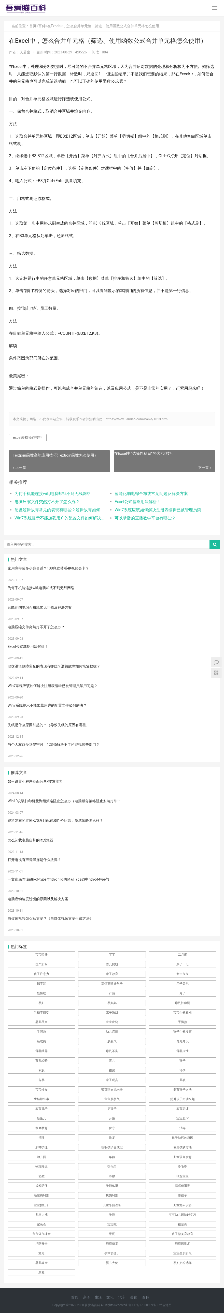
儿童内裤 (41, 1215)
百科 (41, 26)
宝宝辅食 (41, 1089)
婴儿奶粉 (112, 964)
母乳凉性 (182, 1051)
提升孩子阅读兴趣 (182, 1099)
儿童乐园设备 (112, 1205)
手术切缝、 (112, 1253)
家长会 (41, 1224)
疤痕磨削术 (182, 1243)
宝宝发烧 (112, 1022)
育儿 (112, 1060)
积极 (41, 1070)
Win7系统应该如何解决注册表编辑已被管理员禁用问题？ (160, 509)
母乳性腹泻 (182, 1003)
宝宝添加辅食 (41, 1234)
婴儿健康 (41, 1263)
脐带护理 (41, 1147)
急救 (41, 1272)
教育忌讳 (182, 1109)
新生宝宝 (182, 974)
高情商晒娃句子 (112, 983)
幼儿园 (41, 1157)
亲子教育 (112, 974)
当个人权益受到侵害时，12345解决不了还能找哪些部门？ (54, 744)
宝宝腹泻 (182, 1118)
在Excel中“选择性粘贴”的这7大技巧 (144, 453)
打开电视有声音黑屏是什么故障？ (34, 860)
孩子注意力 (41, 974)
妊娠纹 (41, 993)
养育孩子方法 (182, 1089)
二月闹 (182, 954)
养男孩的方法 (182, 1147)
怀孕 (182, 1070)
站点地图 (165, 1305)
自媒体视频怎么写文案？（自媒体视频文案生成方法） (50, 918)
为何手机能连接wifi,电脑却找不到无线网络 (53, 493)
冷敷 (112, 1176)
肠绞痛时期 (41, 1195)
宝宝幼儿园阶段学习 (182, 1215)
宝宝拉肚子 (41, 1205)
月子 (182, 993)
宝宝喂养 (41, 954)
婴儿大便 (112, 1263)
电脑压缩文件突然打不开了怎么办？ (47, 501)
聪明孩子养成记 (112, 1147)
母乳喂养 (41, 1051)
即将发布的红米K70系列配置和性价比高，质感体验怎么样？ (55, 821)
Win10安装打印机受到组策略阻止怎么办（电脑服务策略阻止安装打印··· (64, 801)
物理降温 (41, 1166)
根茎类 (182, 1224)
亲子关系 (182, 983)
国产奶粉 (41, 964)
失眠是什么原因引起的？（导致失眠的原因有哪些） (49, 725)
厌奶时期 (112, 1195)
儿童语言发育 (182, 1157)
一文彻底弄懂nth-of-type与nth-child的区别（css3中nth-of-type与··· (60, 879)
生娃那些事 (41, 1099)
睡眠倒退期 (182, 1186)
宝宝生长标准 (182, 1012)
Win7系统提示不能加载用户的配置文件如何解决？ (60, 518)
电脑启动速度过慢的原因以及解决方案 (38, 899)
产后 (112, 993)
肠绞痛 (41, 1041)
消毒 (182, 1128)
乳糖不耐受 (41, 1012)
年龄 (112, 1157)
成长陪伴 (41, 1186)
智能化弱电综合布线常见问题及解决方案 (151, 493)
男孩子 (112, 1109)
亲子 (86, 1297)
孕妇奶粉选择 (182, 1263)
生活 (98, 1297)
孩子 (182, 1060)
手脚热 (182, 1022)
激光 (41, 1253)
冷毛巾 (182, 1166)
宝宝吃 (112, 1224)
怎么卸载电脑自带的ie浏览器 (30, 840)
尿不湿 (41, 983)
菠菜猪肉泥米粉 (112, 1089)
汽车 (121, 1297)
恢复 (112, 1138)
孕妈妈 (112, 1003)
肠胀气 (112, 1041)
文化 (110, 1297)
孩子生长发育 (182, 1031)
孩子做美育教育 (182, 1234)
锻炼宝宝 (182, 1176)
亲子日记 (182, 964)
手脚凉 (41, 1031)
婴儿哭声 (41, 1022)
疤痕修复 (112, 1243)
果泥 (112, 1234)
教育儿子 (41, 1109)
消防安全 (41, 1243)
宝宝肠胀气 (112, 1099)
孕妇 (41, 1003)
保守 (112, 1128)
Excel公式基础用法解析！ (138, 501)
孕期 (112, 1215)
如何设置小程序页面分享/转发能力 (35, 781)
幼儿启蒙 (112, 1031)
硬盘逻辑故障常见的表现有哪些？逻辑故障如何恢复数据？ (60, 509)
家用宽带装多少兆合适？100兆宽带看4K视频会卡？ (48, 568)
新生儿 (41, 1118)
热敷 (41, 1176)
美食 (133, 1297)
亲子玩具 (112, 1080)
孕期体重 (112, 1186)
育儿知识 (182, 1041)
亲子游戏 (112, 1012)
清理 (41, 1138)
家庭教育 (41, 1128)
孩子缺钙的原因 (182, 1138)
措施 (112, 1070)
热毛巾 (112, 1166)
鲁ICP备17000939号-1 (144, 1305)
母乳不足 (112, 1051)
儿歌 (182, 1080)
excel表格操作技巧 (28, 437)
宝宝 (112, 954)
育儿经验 (41, 1060)
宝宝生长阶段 (182, 1253)
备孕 (41, 1080)
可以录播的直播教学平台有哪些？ (145, 518)
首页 (32, 26)
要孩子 (182, 1195)
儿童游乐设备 (182, 1205)
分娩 (112, 1118)
